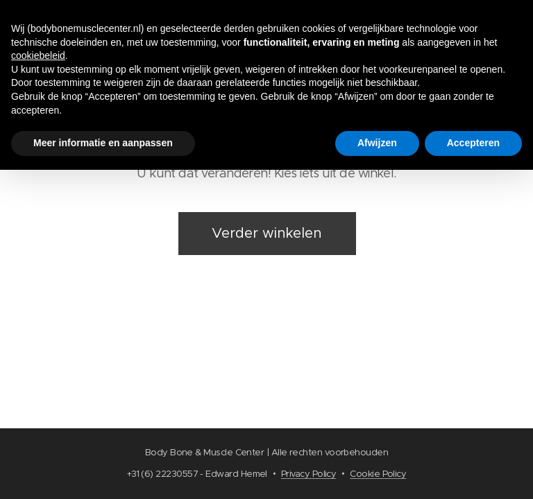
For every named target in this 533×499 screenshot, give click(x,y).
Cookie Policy (378, 474)
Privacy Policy (308, 474)
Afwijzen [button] (377, 142)
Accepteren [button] (473, 142)
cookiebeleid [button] (38, 55)
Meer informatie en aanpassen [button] (103, 142)
